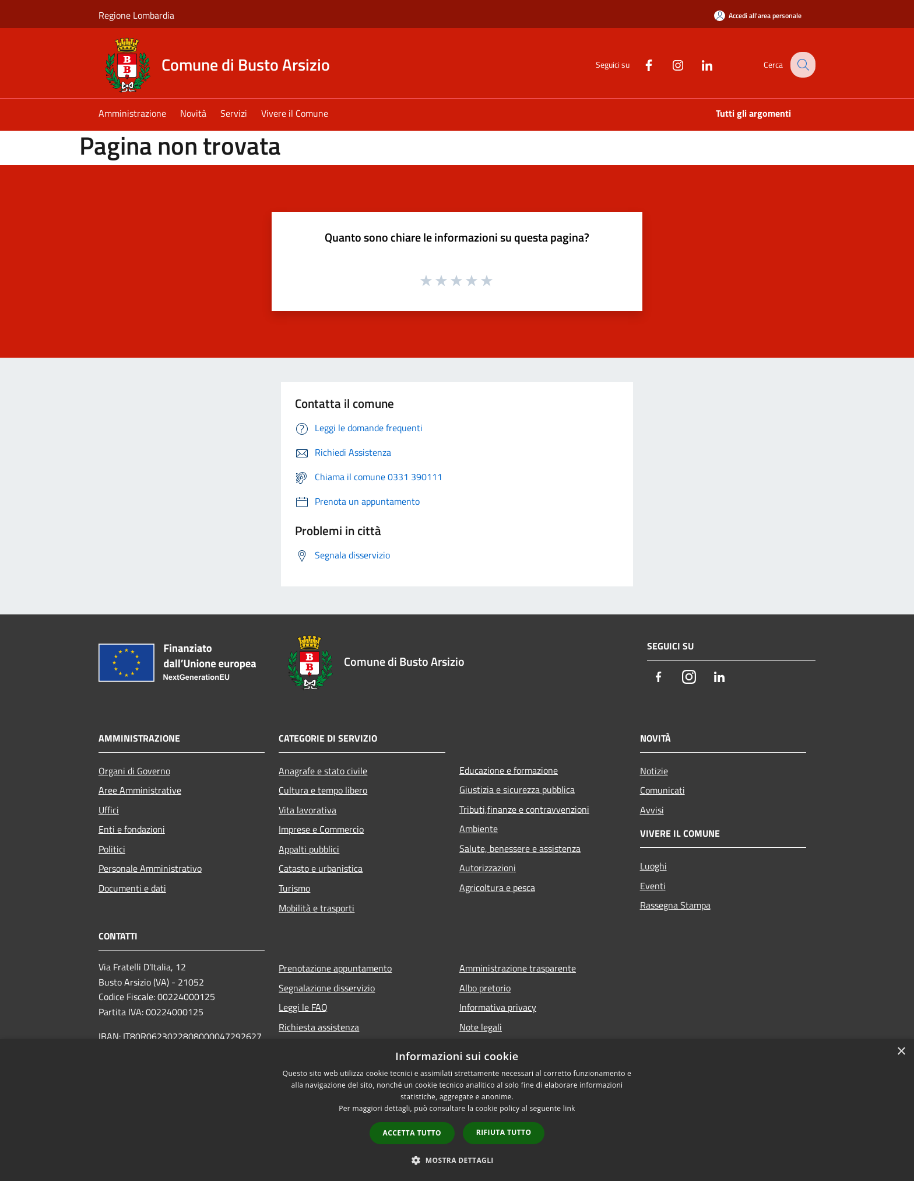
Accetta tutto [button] (412, 1133)
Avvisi (652, 810)
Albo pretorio (485, 988)
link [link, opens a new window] (569, 1108)
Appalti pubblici (309, 849)
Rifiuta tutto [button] (504, 1132)
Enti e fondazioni (132, 829)
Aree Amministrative (140, 790)
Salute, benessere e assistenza (520, 848)
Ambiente (478, 829)
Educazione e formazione (508, 770)
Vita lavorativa (307, 810)
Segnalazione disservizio (327, 988)
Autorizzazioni (487, 868)
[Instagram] (668, 64)
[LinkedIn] (697, 64)
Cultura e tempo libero (323, 790)
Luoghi (653, 866)
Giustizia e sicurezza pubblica (517, 789)
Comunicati (662, 790)
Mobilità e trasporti (316, 908)
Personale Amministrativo (150, 868)
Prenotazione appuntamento (335, 968)
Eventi (653, 886)
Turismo (294, 888)
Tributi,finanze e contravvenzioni (524, 809)
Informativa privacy (497, 1007)
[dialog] (457, 1110)
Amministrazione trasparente (517, 968)
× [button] (901, 1051)
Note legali (480, 1027)
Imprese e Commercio (321, 829)
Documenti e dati (132, 888)
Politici (112, 849)
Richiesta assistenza (319, 1027)
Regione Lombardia (136, 15)
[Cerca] (801, 65)
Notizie (654, 771)
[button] (457, 1160)
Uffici (109, 810)
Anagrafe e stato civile (323, 771)
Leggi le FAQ (303, 1007)
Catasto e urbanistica (321, 868)
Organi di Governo (134, 771)
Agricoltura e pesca (497, 887)
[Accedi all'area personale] (757, 15)
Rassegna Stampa (675, 905)
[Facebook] (639, 64)
